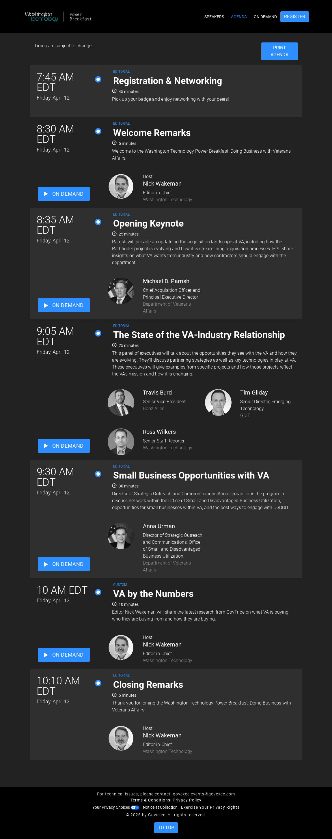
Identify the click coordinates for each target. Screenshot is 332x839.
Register (294, 16)
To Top (166, 827)
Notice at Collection (160, 807)
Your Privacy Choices (115, 807)
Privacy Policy (187, 800)
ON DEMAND (64, 194)
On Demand (265, 16)
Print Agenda (279, 51)
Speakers (214, 16)
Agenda (239, 16)
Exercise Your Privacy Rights (210, 807)
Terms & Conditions (150, 800)
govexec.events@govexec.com (204, 794)
